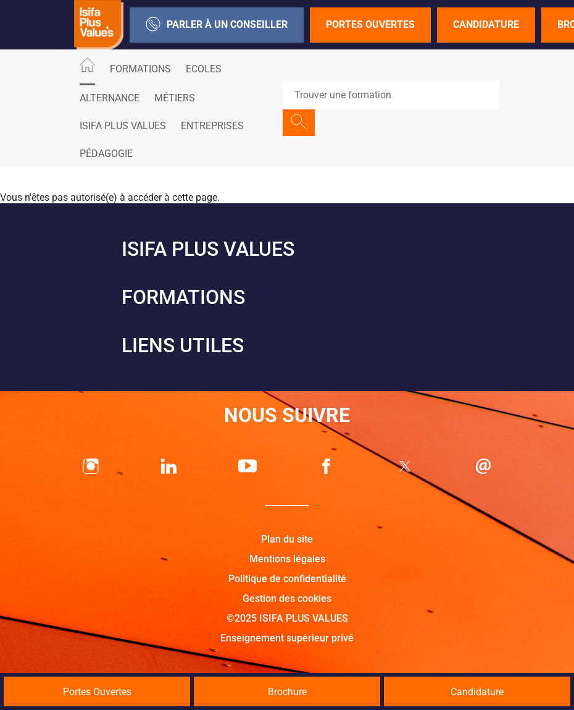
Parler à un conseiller (217, 25)
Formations (140, 69)
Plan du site (287, 539)
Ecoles (204, 69)
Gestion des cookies (287, 598)
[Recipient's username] (391, 95)
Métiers (174, 98)
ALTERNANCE (109, 98)
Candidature (486, 24)
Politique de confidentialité (287, 579)
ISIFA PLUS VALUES (123, 126)
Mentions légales (287, 559)
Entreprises (212, 126)
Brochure (287, 692)
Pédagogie (106, 153)
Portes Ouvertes (370, 24)
